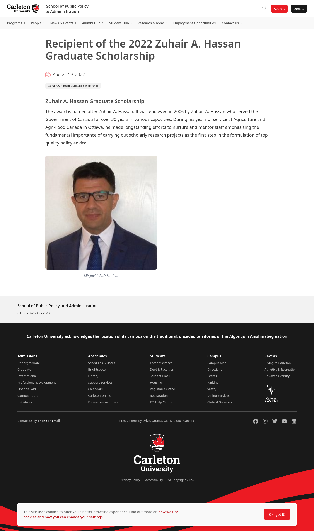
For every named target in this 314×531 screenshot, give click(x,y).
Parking (213, 382)
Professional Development (36, 382)
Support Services (100, 382)
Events (212, 376)
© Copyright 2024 (181, 480)
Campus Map (217, 363)
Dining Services (218, 396)
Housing (156, 382)
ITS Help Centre (161, 402)
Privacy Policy (130, 480)
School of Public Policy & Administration (67, 8)
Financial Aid (26, 389)
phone (43, 421)
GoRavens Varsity (277, 376)
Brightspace (97, 369)
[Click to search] (264, 9)
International (27, 376)
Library (93, 376)
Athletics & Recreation (281, 369)
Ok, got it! (277, 514)
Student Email (160, 376)
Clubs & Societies (219, 402)
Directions (214, 369)
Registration (159, 396)
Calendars (95, 389)
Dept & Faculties (162, 369)
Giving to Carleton (278, 363)
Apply (278, 9)
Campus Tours (27, 396)
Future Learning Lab (103, 402)
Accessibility (154, 480)
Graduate (24, 369)
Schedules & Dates (101, 363)
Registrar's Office (162, 389)
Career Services (161, 363)
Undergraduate (28, 363)
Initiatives (24, 402)
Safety (212, 389)
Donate (299, 9)
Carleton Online (99, 396)
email (56, 421)
